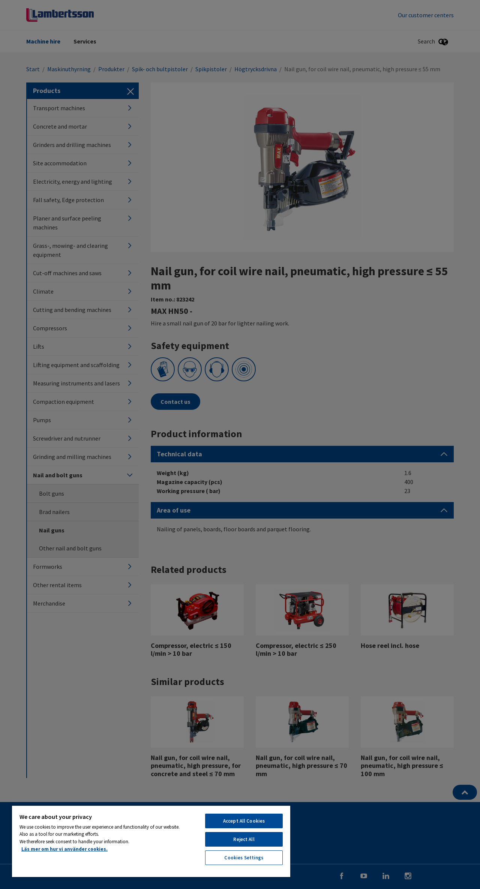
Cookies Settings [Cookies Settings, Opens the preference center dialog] (243, 858)
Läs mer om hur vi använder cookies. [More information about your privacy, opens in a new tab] (64, 849)
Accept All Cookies (244, 821)
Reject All (243, 839)
